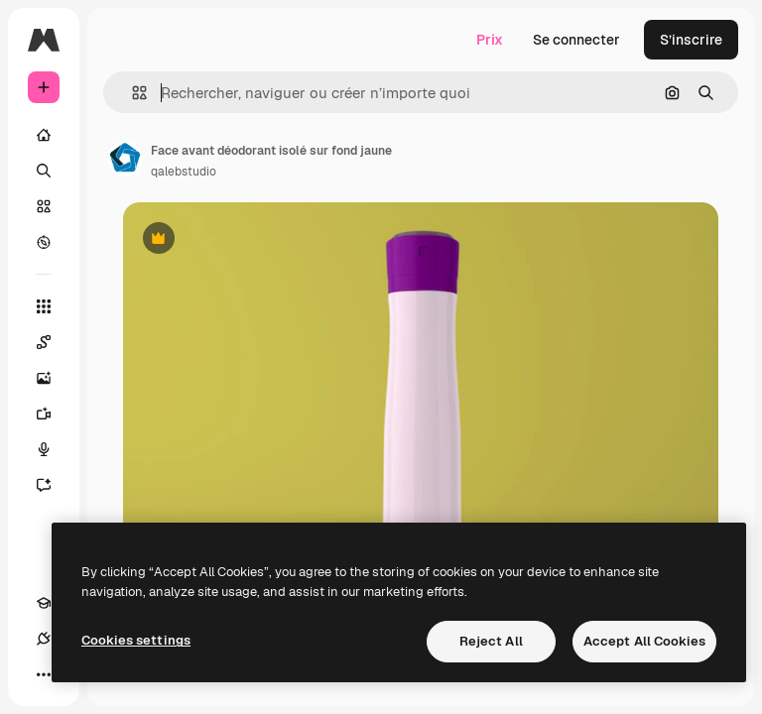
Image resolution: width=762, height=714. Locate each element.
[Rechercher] (44, 170)
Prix (489, 40)
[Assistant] (53, 485)
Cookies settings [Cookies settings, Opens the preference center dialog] (135, 640)
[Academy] (44, 603)
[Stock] (44, 206)
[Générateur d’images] (53, 378)
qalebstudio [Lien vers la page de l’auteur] (183, 171)
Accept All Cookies (644, 641)
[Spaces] (53, 342)
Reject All (491, 641)
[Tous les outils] (44, 306)
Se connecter (576, 40)
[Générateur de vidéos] (53, 413)
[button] (131, 92)
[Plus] (44, 674)
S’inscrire (691, 40)
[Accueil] (44, 135)
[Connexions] (44, 638)
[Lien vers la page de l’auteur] (125, 159)
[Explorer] (44, 242)
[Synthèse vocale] (53, 449)
